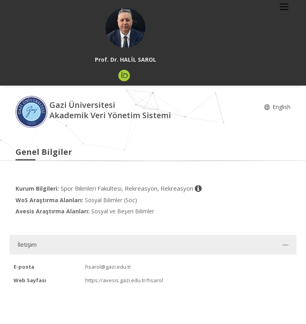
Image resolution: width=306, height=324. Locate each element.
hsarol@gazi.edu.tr (108, 266)
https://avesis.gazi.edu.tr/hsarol (124, 280)
